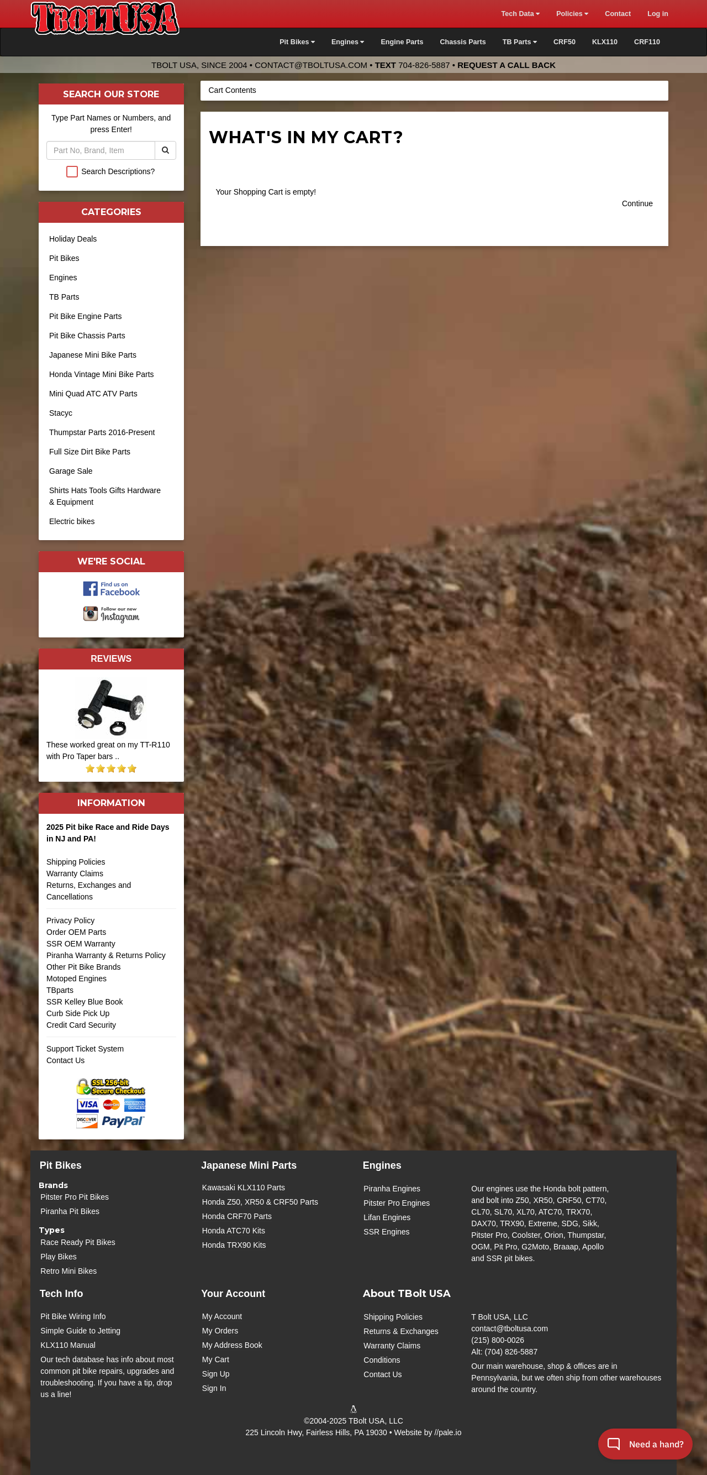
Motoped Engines (76, 978)
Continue (637, 203)
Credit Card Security (111, 1029)
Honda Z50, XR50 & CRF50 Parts (260, 1201)
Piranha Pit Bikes (69, 1211)
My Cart (215, 1359)
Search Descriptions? (118, 171)
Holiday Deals (73, 238)
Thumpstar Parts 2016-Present (102, 432)
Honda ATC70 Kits (233, 1230)
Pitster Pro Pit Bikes (74, 1196)
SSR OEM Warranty (80, 943)
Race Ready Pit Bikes (77, 1242)
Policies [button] (572, 14)
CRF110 (647, 42)
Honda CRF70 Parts (237, 1216)
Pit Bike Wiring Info (72, 1316)
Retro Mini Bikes (68, 1271)
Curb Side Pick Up (77, 1013)
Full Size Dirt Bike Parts (89, 451)
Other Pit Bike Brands (83, 967)
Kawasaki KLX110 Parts (243, 1187)
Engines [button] (347, 42)
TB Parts (64, 296)
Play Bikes (58, 1256)
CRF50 (564, 42)
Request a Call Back (506, 65)
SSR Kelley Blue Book (84, 1001)
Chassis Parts (463, 42)
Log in (657, 14)
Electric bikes (71, 521)
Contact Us (65, 1060)
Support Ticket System (85, 1048)
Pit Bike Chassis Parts (87, 335)
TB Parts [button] (520, 42)
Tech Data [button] (520, 14)
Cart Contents (232, 90)
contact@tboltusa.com (311, 65)
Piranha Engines (391, 1188)
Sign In (214, 1388)
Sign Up (216, 1373)
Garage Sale (71, 471)
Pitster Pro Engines (396, 1203)
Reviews (111, 658)
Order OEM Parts (76, 932)
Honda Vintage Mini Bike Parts (101, 374)
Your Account (233, 1293)
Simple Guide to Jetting (80, 1330)
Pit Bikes (64, 258)
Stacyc (60, 413)
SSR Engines (386, 1231)
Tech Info (61, 1293)
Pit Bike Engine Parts (85, 316)
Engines (63, 277)
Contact (618, 14)
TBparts (59, 990)
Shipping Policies (75, 861)
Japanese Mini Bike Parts (92, 355)
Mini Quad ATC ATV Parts (93, 393)
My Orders (220, 1330)
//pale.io (447, 1432)
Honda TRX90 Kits (234, 1245)
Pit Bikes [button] (297, 42)
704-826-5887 (424, 65)
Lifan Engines (386, 1217)
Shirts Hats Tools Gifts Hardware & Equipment (105, 496)
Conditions (381, 1360)
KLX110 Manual (68, 1345)
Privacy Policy (70, 920)
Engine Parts (402, 42)
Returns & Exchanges (400, 1331)
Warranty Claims (74, 873)
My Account (222, 1316)
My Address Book (232, 1345)
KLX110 (605, 42)
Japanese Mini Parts (249, 1165)
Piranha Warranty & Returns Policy (106, 955)
